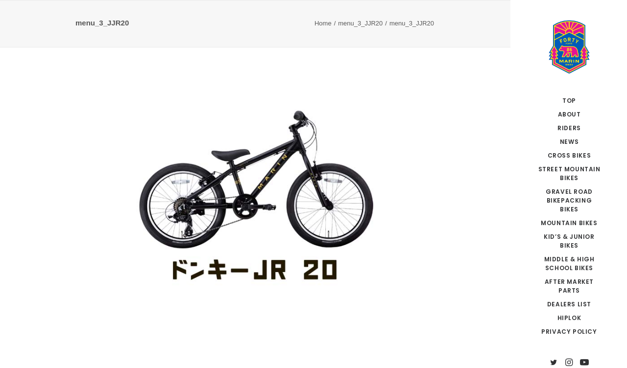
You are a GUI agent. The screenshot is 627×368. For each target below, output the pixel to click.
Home (323, 23)
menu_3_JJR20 (360, 23)
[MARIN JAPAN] (569, 47)
